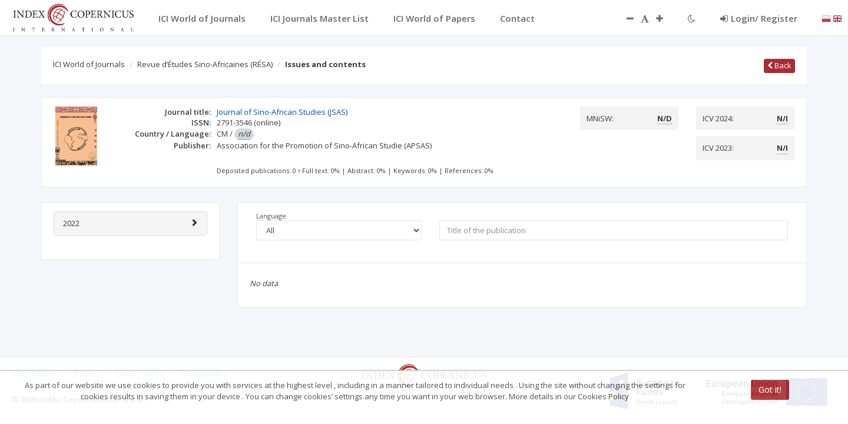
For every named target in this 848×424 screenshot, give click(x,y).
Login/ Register (758, 18)
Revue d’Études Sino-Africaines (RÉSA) (205, 64)
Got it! (769, 389)
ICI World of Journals (89, 64)
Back (779, 65)
